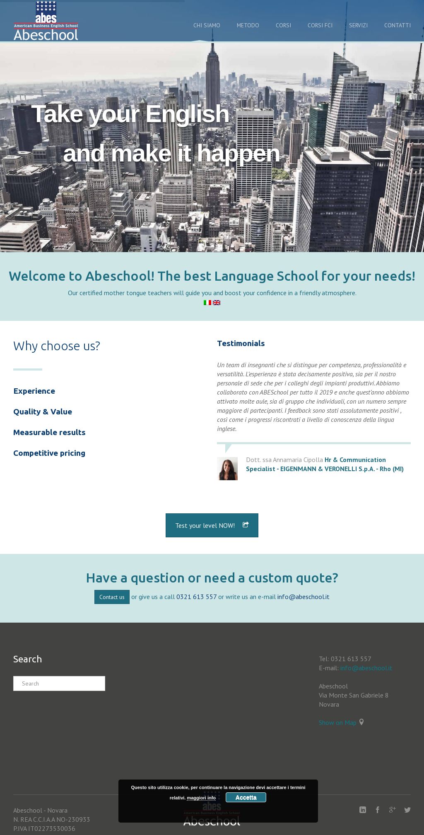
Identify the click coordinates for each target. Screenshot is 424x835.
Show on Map (338, 722)
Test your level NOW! (212, 525)
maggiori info (201, 797)
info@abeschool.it (303, 596)
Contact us (112, 597)
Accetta (246, 797)
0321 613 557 (196, 596)
